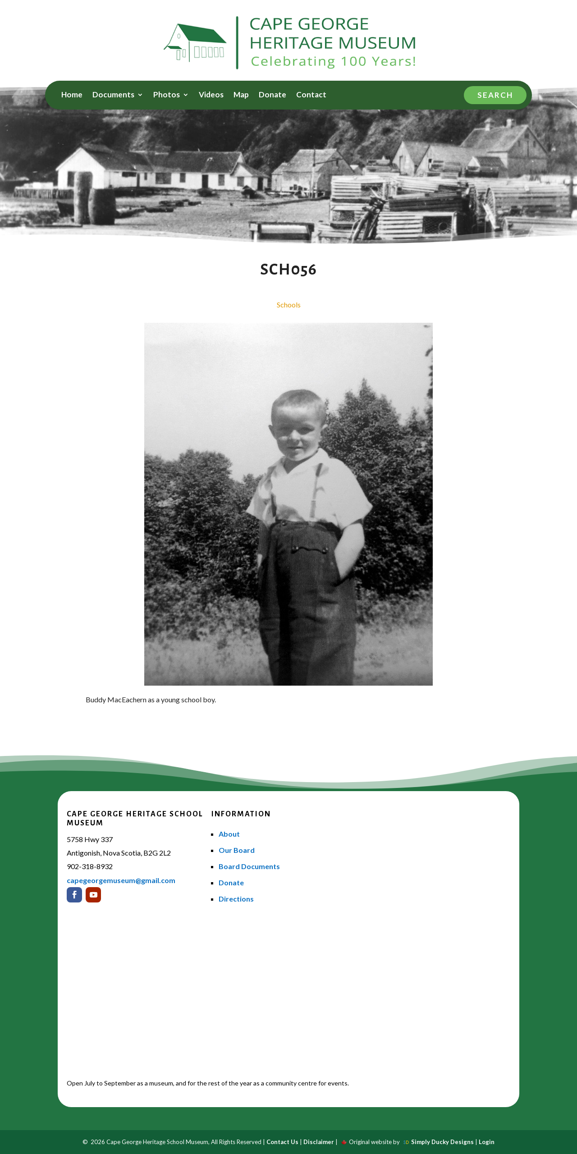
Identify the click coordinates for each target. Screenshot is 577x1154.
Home (71, 95)
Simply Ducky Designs (442, 1141)
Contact (311, 95)
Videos (211, 95)
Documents (113, 95)
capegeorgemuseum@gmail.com (121, 880)
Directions (236, 898)
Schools (289, 304)
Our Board (237, 850)
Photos (166, 95)
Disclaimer (318, 1141)
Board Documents (249, 866)
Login (487, 1141)
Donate (272, 95)
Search (495, 95)
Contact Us (282, 1141)
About (229, 833)
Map (241, 95)
